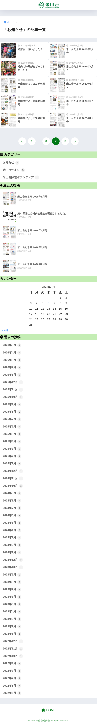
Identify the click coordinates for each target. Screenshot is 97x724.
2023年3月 (12, 619)
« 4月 (5, 330)
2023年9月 (12, 575)
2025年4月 (12, 442)
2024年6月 (12, 516)
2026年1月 (12, 375)
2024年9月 (12, 493)
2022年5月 (12, 693)
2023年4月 (12, 612)
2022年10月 (13, 656)
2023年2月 (12, 626)
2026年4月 (12, 353)
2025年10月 (13, 397)
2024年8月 (12, 501)
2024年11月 (13, 478)
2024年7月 (12, 508)
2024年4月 (12, 530)
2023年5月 (12, 604)
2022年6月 (12, 686)
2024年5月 (12, 523)
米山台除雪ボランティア (21, 177)
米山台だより (14, 170)
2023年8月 (12, 582)
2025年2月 (12, 456)
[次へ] (75, 141)
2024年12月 (13, 471)
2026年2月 (12, 368)
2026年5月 (12, 345)
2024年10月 (13, 486)
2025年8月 (12, 412)
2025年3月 (12, 449)
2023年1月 (12, 634)
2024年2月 (12, 545)
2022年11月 (13, 649)
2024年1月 (12, 552)
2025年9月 (12, 404)
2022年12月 (13, 641)
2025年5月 (12, 434)
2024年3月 (12, 538)
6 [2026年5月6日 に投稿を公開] (48, 303)
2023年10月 (13, 567)
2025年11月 (13, 390)
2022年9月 (12, 664)
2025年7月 (12, 419)
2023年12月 (13, 560)
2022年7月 (12, 678)
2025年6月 (12, 427)
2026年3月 (12, 360)
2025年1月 (12, 464)
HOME (48, 710)
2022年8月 (12, 671)
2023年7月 (12, 590)
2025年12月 (13, 382)
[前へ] (22, 141)
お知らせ (11, 163)
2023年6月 (12, 597)
